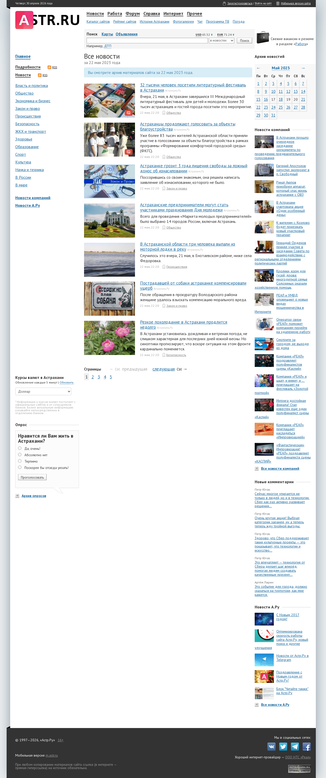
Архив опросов (34, 495)
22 (258, 107)
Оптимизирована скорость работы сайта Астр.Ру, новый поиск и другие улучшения (281, 639)
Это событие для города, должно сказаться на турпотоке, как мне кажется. (281, 590)
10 (273, 91)
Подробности (27, 67)
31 (273, 115)
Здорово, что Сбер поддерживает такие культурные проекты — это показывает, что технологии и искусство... (282, 544)
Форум (133, 13)
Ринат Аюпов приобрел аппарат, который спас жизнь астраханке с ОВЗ (291, 188)
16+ (60, 740)
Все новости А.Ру (275, 704)
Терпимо (31, 461)
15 (258, 99)
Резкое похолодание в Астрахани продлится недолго (183, 324)
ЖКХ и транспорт (30, 131)
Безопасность (27, 123)
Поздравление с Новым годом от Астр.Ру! (289, 676)
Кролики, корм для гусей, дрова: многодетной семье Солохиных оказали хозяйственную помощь (281, 279)
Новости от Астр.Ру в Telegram (292, 657)
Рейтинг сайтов (124, 21)
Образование (27, 146)
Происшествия (28, 116)
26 (288, 107)
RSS (52, 67)
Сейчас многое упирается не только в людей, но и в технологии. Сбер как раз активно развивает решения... (282, 499)
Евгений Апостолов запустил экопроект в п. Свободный (292, 169)
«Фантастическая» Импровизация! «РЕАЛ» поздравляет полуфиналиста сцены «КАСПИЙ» (283, 453)
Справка (151, 13)
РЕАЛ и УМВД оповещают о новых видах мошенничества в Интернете (281, 303)
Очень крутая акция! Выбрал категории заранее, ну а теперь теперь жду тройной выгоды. (279, 522)
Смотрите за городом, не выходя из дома (292, 343)
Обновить (67, 382)
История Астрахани (154, 21)
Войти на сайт (263, 3)
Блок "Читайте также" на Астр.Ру (292, 690)
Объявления (127, 34)
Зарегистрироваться (239, 3)
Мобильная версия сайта (296, 3)
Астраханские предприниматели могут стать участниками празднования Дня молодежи (184, 207)
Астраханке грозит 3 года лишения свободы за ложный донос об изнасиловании (193, 168)
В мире (21, 184)
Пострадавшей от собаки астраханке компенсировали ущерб (193, 285)
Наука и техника (29, 169)
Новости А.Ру (27, 205)
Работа (114, 13)
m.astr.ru (52, 755)
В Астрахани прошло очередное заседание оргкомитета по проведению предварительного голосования (282, 147)
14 (303, 91)
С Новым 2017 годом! (287, 617)
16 (266, 99)
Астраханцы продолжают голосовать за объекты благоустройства (187, 126)
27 (296, 107)
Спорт (20, 154)
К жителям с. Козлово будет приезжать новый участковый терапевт (293, 228)
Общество (24, 93)
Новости (95, 13)
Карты (107, 34)
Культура (23, 161)
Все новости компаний (280, 468)
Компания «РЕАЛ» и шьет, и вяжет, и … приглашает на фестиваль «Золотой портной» (281, 384)
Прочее (194, 13)
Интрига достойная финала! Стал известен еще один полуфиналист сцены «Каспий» (282, 408)
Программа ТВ (217, 21)
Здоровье (23, 139)
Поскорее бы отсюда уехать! (46, 467)
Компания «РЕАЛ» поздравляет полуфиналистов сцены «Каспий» (290, 362)
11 (281, 91)
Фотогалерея (183, 21)
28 (303, 107)
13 (296, 91)
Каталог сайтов (98, 21)
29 (258, 115)
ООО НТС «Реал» (298, 757)
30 (266, 115)
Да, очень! (32, 448)
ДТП (107, 46)
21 (303, 99)
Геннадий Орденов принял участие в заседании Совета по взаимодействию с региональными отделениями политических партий (282, 252)
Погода (238, 21)
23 (266, 107)
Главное (23, 56)
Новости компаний (32, 197)
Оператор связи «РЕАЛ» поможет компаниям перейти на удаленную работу (293, 325)
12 (288, 91)
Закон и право (27, 108)
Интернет (173, 13)
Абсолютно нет (35, 455)
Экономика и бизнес (32, 100)
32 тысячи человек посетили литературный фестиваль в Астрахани (193, 87)
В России (23, 177)
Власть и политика (31, 85)
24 (273, 107)
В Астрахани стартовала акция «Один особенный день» (290, 208)
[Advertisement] (45, 291)
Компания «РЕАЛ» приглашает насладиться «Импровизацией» (290, 431)
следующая (164, 369)
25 (281, 107)
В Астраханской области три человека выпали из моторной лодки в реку (187, 246)
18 (281, 99)
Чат (199, 21)
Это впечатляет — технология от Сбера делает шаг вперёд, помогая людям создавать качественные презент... (280, 568)
